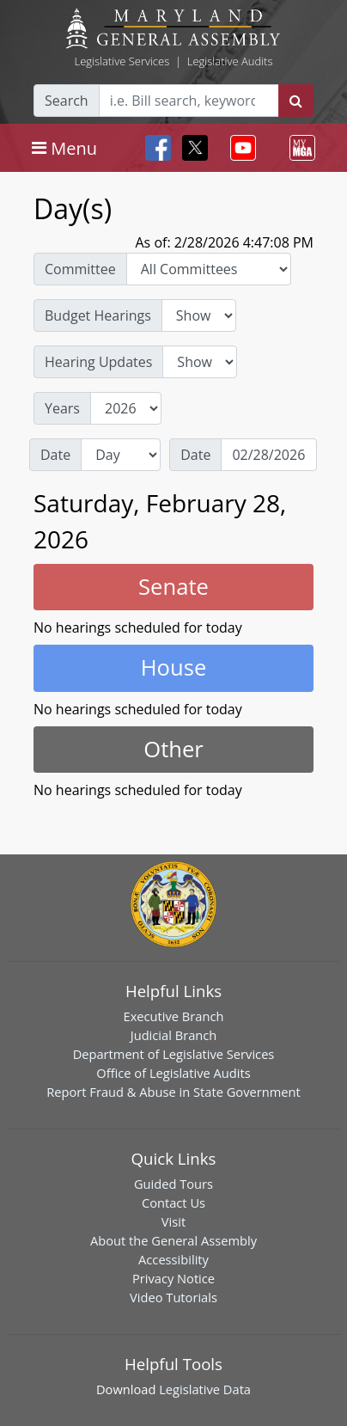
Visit (173, 1221)
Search (66, 100)
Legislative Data (205, 1389)
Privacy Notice (173, 1278)
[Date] (269, 454)
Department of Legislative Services (174, 1053)
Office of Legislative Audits (173, 1072)
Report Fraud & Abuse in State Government (173, 1091)
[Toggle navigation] (64, 148)
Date (55, 454)
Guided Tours (173, 1183)
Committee (80, 269)
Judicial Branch (174, 1034)
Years (62, 408)
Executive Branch (174, 1016)
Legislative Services (121, 61)
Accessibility (173, 1259)
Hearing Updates (98, 361)
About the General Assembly (173, 1240)
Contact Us (173, 1202)
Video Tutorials (173, 1297)
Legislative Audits (230, 61)
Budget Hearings (98, 315)
